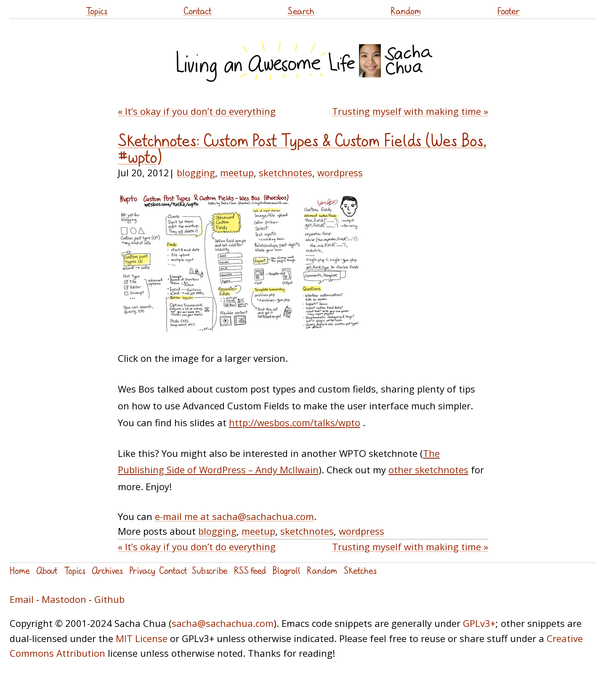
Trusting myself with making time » (410, 111)
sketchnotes (285, 172)
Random (406, 10)
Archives (107, 570)
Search (300, 10)
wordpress (340, 172)
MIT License (141, 638)
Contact (197, 10)
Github (109, 599)
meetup (237, 172)
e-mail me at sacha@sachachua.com (234, 516)
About (47, 570)
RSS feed (250, 570)
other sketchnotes (428, 469)
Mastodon (64, 599)
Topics (96, 10)
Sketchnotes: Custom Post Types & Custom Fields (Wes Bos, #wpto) (302, 149)
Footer (508, 10)
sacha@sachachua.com (223, 623)
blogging (196, 172)
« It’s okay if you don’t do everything (197, 111)
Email (22, 599)
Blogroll (286, 570)
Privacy (142, 570)
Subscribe (209, 570)
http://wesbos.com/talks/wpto (294, 422)
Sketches (360, 570)
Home (20, 570)
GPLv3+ (479, 623)
